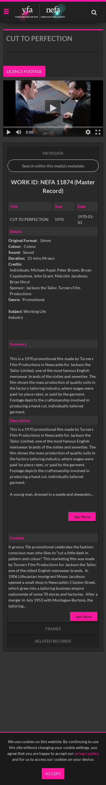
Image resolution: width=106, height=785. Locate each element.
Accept (53, 773)
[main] (53, 354)
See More (82, 516)
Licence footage (24, 71)
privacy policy (87, 753)
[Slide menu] (6, 11)
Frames (53, 628)
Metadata (53, 153)
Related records (53, 641)
